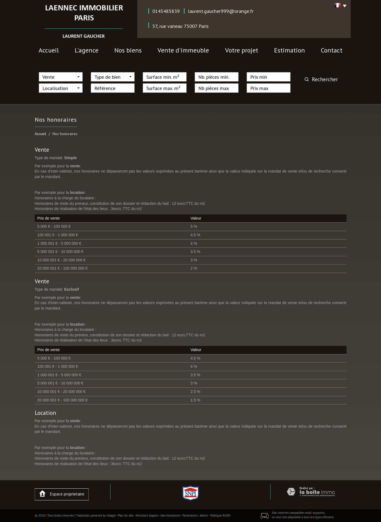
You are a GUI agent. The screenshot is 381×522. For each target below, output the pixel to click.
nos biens (128, 50)
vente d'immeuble (183, 50)
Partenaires (189, 515)
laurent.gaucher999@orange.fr (221, 11)
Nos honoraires (170, 515)
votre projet (241, 50)
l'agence (86, 50)
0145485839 (166, 11)
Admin (204, 515)
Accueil (49, 50)
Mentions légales (147, 515)
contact (331, 50)
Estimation (289, 50)
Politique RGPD (220, 515)
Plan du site (125, 515)
